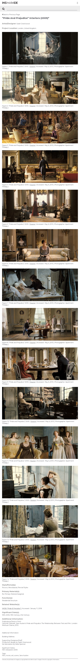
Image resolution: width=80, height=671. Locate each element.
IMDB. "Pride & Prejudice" (11, 608)
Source (32, 66)
